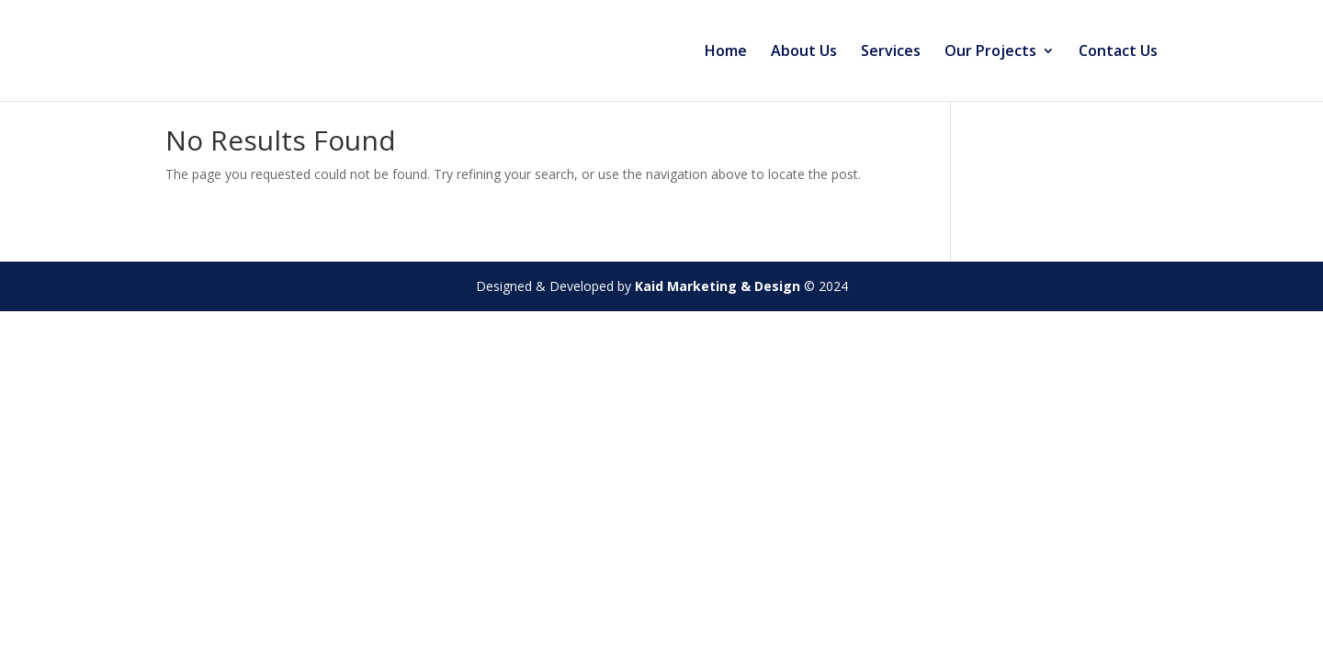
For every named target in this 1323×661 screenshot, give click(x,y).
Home (726, 52)
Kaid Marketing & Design (717, 286)
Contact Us (1118, 52)
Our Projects (990, 52)
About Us (804, 52)
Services (891, 52)
